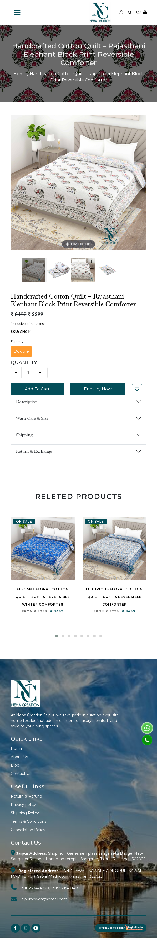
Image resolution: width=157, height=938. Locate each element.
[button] (146, 12)
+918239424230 (34, 888)
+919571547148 (64, 888)
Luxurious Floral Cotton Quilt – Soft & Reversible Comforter (114, 597)
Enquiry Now (98, 389)
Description (27, 401)
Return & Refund (26, 796)
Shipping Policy (25, 813)
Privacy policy (23, 804)
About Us (19, 756)
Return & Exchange (34, 451)
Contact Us (21, 773)
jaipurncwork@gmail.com (44, 899)
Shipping (24, 434)
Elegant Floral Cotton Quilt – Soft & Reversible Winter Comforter (43, 597)
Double (21, 351)
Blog (15, 765)
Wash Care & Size (32, 418)
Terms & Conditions (28, 821)
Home (19, 73)
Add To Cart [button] (37, 389)
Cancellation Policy (28, 829)
